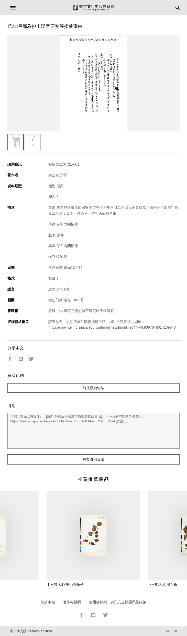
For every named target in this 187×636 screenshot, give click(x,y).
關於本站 (48, 602)
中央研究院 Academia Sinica (31, 631)
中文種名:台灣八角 (162, 585)
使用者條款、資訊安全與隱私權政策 (117, 602)
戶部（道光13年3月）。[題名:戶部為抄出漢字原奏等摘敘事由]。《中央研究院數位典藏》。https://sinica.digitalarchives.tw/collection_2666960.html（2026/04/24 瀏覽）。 (93, 431)
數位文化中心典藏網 (93, 8)
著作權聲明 (72, 602)
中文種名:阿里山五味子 (65, 585)
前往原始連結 (93, 388)
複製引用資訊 (93, 459)
